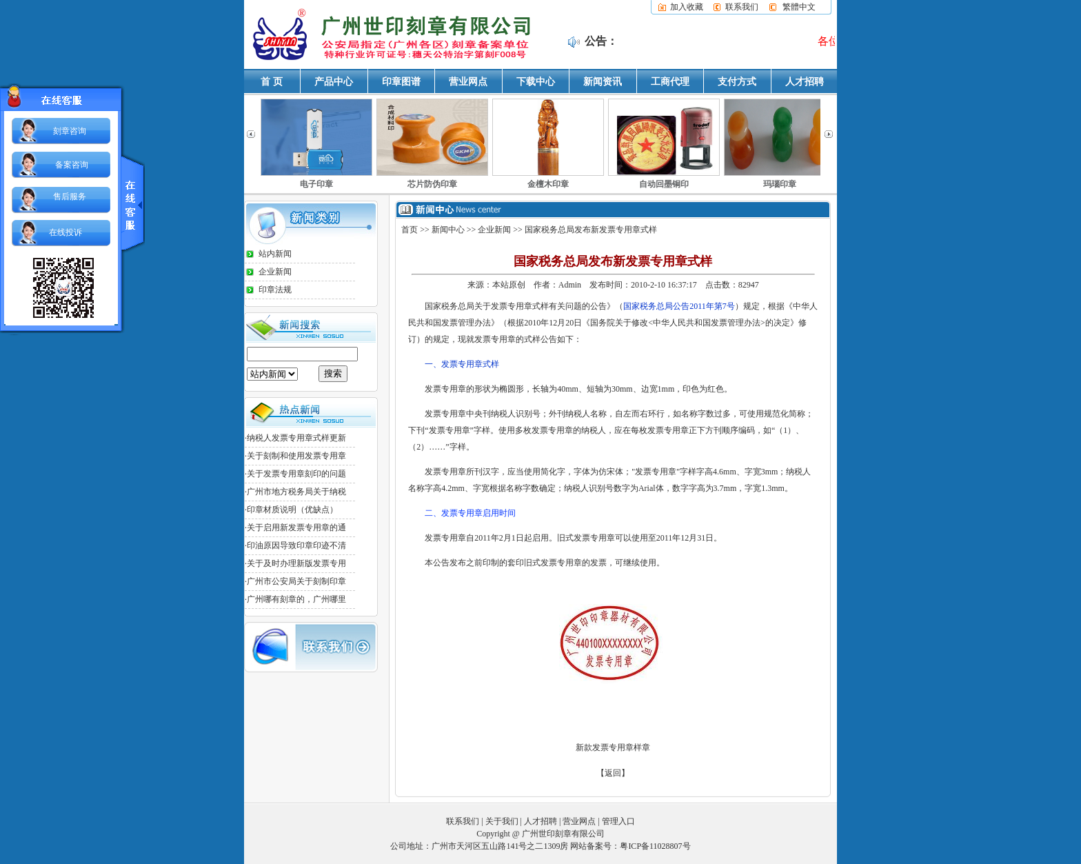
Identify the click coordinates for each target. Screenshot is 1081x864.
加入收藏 (686, 7)
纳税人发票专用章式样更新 (296, 438)
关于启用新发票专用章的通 (296, 527)
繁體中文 (799, 7)
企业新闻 (275, 272)
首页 (409, 229)
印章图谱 (401, 82)
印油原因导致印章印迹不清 (296, 545)
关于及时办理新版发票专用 (296, 563)
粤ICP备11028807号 (655, 845)
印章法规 (275, 289)
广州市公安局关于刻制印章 (296, 581)
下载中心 (535, 82)
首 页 (272, 82)
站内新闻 (275, 254)
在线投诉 (65, 232)
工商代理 (670, 82)
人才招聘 (804, 82)
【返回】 (612, 772)
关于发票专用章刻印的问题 (296, 474)
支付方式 (737, 82)
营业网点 (468, 82)
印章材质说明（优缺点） (292, 509)
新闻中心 (448, 229)
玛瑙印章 (779, 184)
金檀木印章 (548, 184)
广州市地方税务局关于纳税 (296, 491)
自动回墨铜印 (664, 184)
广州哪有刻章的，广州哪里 (296, 599)
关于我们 (501, 820)
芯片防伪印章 (432, 184)
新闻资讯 (602, 82)
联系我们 (741, 7)
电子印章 (316, 184)
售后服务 (69, 196)
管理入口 (618, 820)
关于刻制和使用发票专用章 (296, 456)
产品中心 (333, 82)
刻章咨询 (69, 131)
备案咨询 (71, 165)
